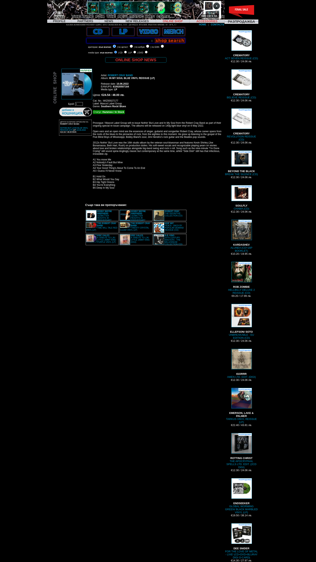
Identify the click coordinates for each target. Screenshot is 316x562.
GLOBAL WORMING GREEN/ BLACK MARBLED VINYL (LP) (241, 496)
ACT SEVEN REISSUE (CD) (241, 45)
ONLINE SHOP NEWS (135, 60)
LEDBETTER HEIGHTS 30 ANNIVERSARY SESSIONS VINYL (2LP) (99, 216)
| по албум (139, 47)
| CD (120, 52)
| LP (130, 52)
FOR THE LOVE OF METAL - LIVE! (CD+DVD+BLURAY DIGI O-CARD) (241, 541)
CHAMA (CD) (241, 197)
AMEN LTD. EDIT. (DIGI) (241, 363)
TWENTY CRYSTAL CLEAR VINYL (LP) (135, 226)
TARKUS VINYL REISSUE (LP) (241, 406)
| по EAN (155, 47)
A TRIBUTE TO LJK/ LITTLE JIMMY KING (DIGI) (140, 238)
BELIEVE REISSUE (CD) (241, 84)
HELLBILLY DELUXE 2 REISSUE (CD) (241, 278)
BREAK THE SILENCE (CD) (241, 163)
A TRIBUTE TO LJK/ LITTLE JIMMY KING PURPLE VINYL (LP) (106, 238)
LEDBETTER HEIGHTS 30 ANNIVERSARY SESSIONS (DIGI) (133, 216)
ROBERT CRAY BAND (120, 75)
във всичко (105, 47)
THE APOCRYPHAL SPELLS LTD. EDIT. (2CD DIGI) (242, 451)
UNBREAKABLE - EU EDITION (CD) (241, 321)
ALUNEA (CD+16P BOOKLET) (241, 236)
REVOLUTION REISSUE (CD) (241, 124)
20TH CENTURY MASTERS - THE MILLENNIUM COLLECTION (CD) (174, 239)
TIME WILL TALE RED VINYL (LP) (101, 226)
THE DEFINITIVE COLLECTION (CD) (174, 213)
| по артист (122, 47)
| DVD (140, 52)
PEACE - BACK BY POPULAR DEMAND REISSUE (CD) (174, 226)
